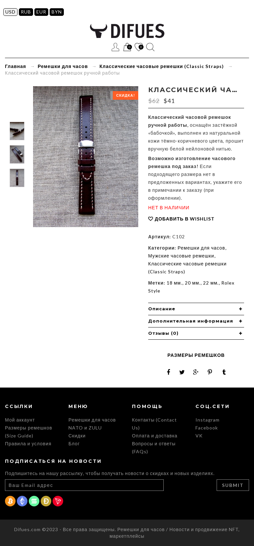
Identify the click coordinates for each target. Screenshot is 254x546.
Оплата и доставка (155, 435)
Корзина (127, 47)
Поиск (150, 47)
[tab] (196, 309)
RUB (26, 12)
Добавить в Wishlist (185, 219)
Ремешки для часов (63, 66)
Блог (74, 443)
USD (10, 12)
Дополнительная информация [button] (190, 321)
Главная (15, 66)
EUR (41, 12)
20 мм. (192, 283)
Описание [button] (161, 308)
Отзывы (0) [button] (163, 333)
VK (199, 435)
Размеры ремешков (196, 355)
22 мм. (211, 283)
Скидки (77, 435)
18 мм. (174, 283)
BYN (57, 12)
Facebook (206, 427)
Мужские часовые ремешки (181, 255)
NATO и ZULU (85, 427)
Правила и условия (28, 443)
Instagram (207, 420)
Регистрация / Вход (115, 47)
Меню (104, 47)
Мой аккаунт (20, 420)
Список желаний (139, 47)
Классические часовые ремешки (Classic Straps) (162, 66)
